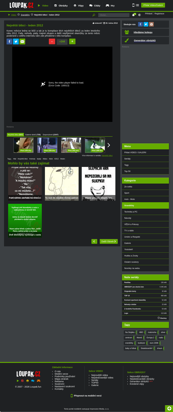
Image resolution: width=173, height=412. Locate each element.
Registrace (159, 13)
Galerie (127, 243)
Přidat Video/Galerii (153, 5)
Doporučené (48, 135)
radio (162, 338)
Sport (126, 193)
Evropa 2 (151, 338)
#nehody (32, 159)
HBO (142, 332)
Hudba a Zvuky (131, 255)
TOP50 (94, 382)
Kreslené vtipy (137, 384)
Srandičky (25, 15)
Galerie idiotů (30, 135)
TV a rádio (129, 230)
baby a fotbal (131, 348)
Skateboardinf (147, 348)
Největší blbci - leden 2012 (46, 15)
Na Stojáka (130, 332)
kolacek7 (98, 23)
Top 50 (127, 171)
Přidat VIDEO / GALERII (135, 152)
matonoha (153, 332)
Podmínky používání (65, 376)
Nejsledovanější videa (102, 377)
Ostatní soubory (131, 262)
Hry (110, 5)
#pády (39, 159)
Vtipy (78, 5)
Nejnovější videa (99, 375)
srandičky (130, 343)
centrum (129, 338)
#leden (62, 159)
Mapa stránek (61, 379)
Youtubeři (128, 249)
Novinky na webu (132, 268)
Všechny (162, 318)
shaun (160, 348)
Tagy (126, 165)
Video (42, 5)
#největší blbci (23, 159)
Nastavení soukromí (65, 386)
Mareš (140, 338)
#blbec (45, 159)
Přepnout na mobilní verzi (87, 395)
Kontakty (59, 389)
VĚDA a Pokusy (131, 224)
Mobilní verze (61, 374)
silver (164, 332)
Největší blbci (13, 135)
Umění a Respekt (132, 237)
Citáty (94, 5)
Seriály (127, 159)
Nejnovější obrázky (139, 376)
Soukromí (59, 384)
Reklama (59, 381)
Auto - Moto (129, 199)
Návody (127, 218)
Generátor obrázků (139, 381)
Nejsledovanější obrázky (142, 379)
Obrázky (61, 5)
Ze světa (128, 186)
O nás (58, 371)
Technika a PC (130, 212)
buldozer (142, 343)
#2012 (56, 159)
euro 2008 (155, 343)
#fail (14, 159)
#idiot (51, 159)
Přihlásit (148, 13)
